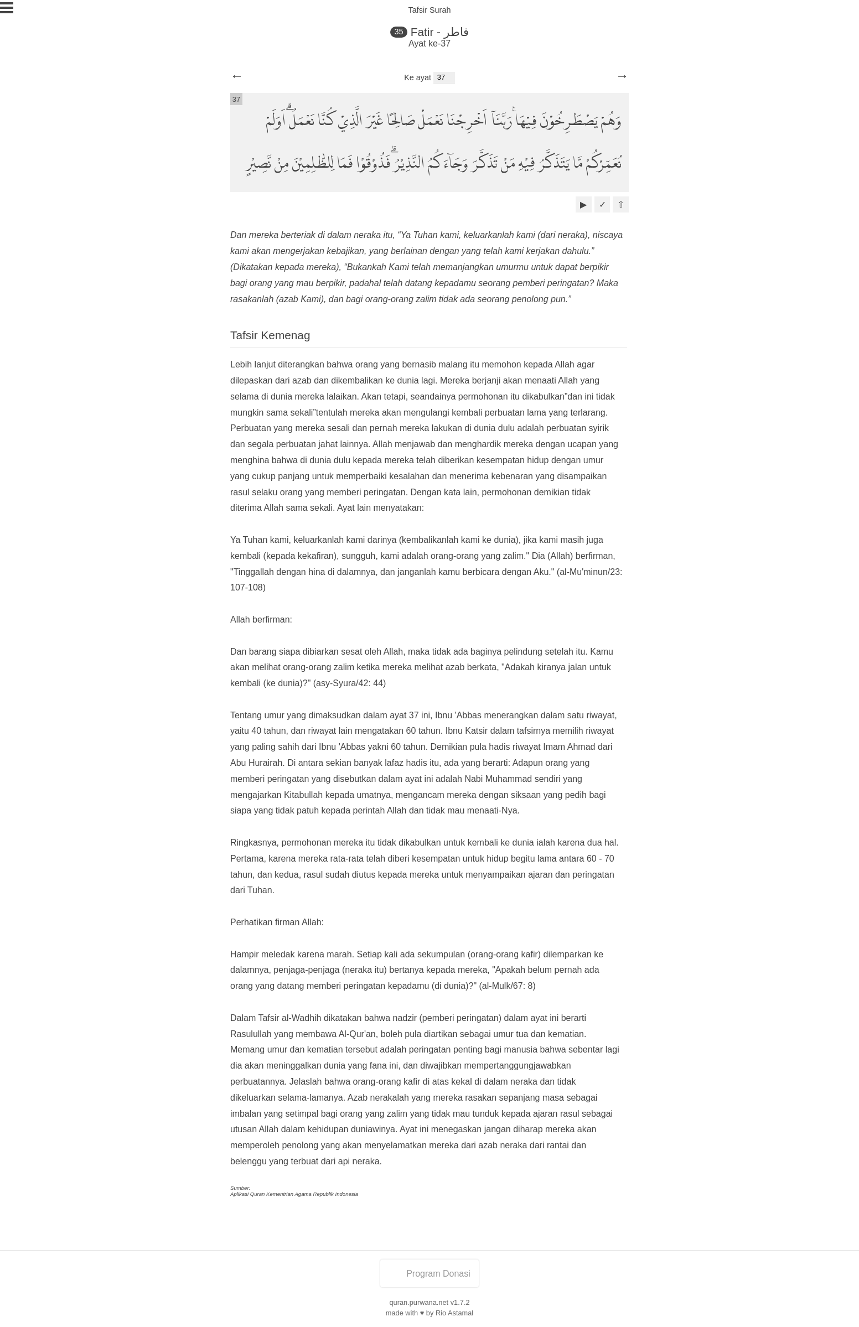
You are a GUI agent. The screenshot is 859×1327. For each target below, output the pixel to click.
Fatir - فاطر (440, 31)
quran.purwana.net (418, 1302)
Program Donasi (429, 1273)
